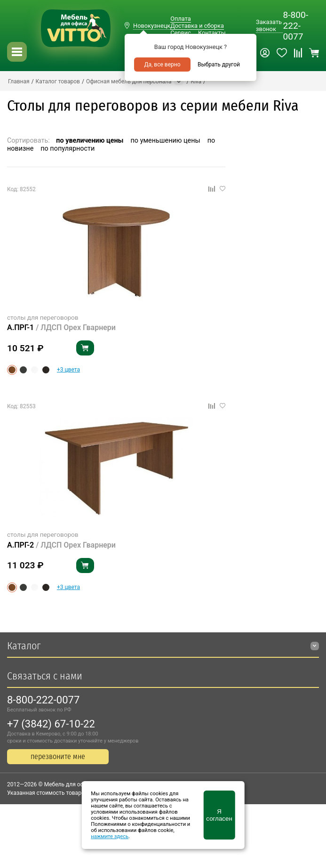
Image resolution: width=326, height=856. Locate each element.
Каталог (23, 645)
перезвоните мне (58, 756)
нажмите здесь (109, 836)
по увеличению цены (89, 141)
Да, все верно (162, 64)
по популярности (67, 149)
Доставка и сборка (197, 25)
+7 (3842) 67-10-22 (51, 724)
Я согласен (219, 815)
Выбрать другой (219, 64)
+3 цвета (68, 369)
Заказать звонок (269, 25)
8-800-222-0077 (295, 25)
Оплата (180, 18)
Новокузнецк (151, 25)
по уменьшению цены (165, 141)
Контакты (212, 32)
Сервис (180, 32)
